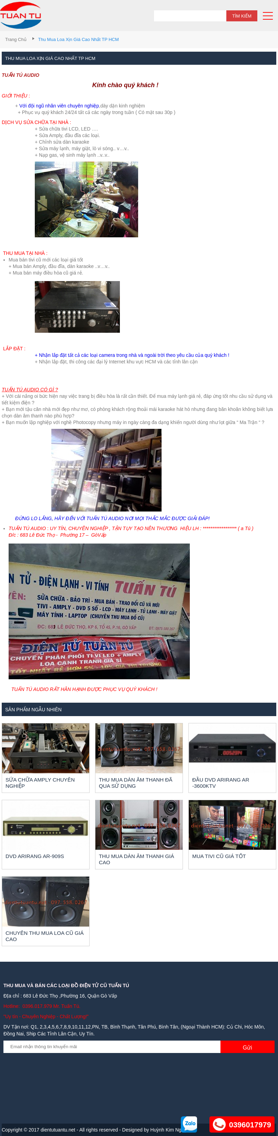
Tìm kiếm (241, 16)
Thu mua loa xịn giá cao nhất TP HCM (78, 39)
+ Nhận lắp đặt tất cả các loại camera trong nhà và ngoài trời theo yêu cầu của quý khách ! (132, 355)
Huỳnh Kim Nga (167, 1130)
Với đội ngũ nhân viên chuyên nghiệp (59, 106)
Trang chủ (16, 39)
